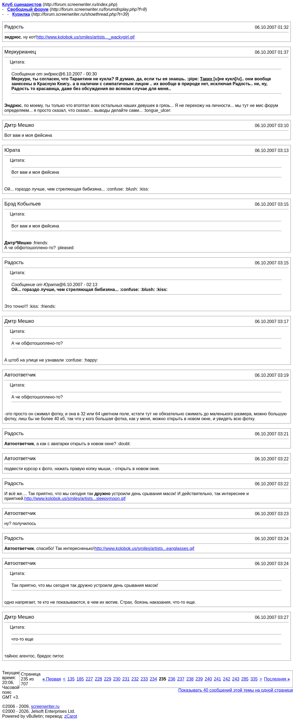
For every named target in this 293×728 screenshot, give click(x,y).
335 (254, 679)
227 (89, 679)
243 (236, 679)
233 (144, 679)
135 (71, 679)
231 (126, 679)
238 (190, 679)
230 (117, 679)
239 (199, 679)
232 (135, 679)
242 (226, 679)
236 (171, 679)
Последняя (277, 679)
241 (217, 679)
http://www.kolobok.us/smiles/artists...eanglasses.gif (144, 548)
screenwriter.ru (45, 706)
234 (153, 679)
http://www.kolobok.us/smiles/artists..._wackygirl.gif (85, 37)
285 (244, 679)
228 (98, 679)
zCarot (70, 716)
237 (181, 679)
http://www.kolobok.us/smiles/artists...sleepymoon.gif (75, 498)
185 (80, 679)
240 (208, 679)
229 (107, 679)
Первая (51, 679)
